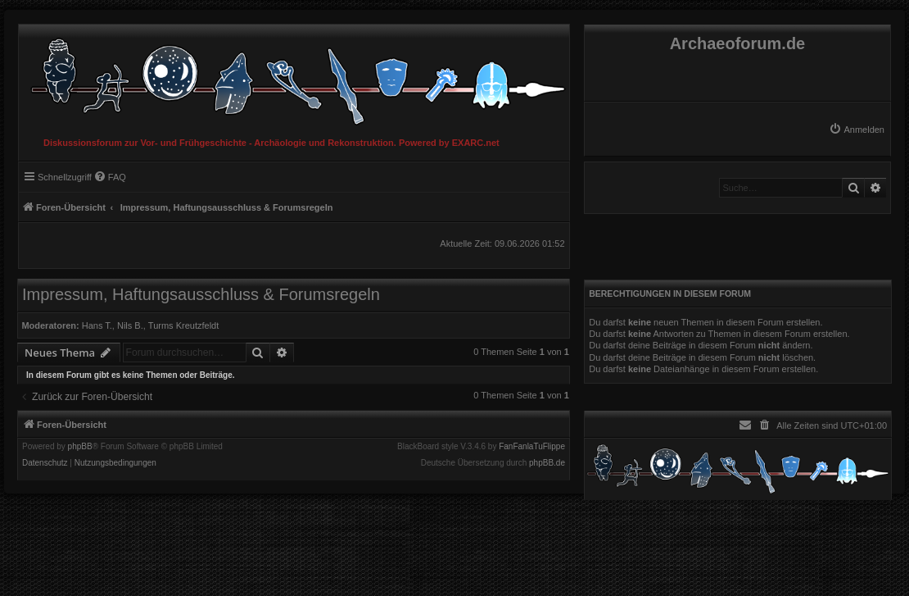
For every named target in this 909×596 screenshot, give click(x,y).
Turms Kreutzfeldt (183, 325)
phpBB (80, 447)
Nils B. (130, 325)
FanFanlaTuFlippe (532, 447)
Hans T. (97, 325)
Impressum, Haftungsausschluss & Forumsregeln (201, 294)
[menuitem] (856, 129)
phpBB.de (547, 463)
